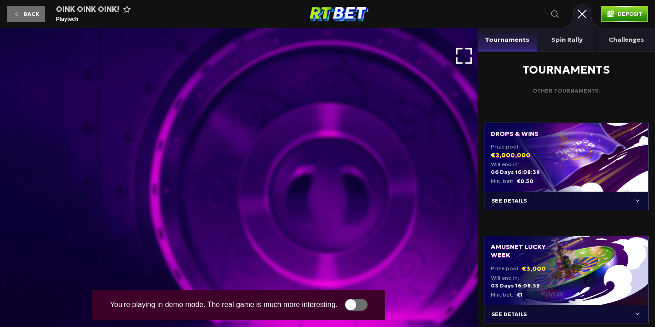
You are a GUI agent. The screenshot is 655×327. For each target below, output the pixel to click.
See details (509, 200)
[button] (26, 14)
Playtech (67, 19)
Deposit (630, 13)
